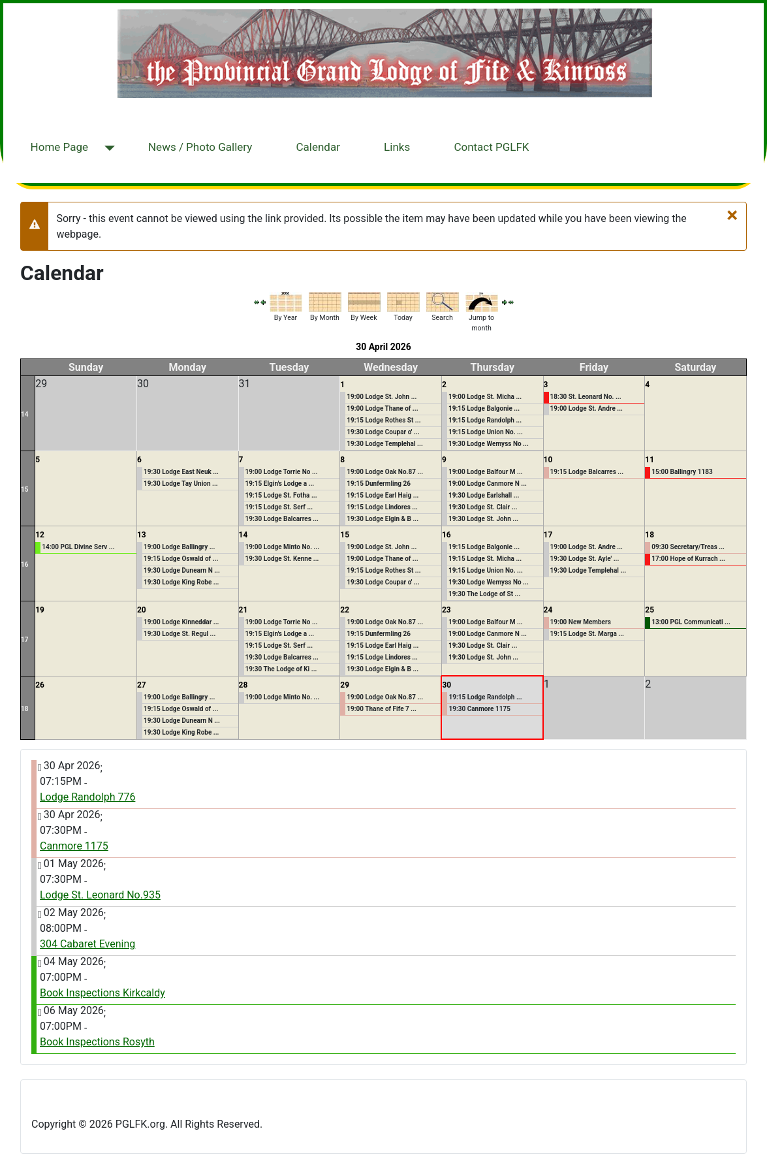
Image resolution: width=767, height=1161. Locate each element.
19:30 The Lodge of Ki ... (281, 669)
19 (39, 609)
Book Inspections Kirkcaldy (102, 993)
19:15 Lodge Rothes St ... (383, 420)
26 (39, 685)
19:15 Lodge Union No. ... (485, 432)
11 (649, 459)
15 (24, 489)
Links (397, 146)
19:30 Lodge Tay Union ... (181, 483)
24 (548, 609)
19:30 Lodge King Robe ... (181, 582)
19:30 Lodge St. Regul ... (179, 633)
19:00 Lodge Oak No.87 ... (385, 471)
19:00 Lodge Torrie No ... (281, 471)
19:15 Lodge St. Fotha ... (281, 495)
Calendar (317, 146)
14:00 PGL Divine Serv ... (78, 546)
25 (649, 609)
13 (141, 534)
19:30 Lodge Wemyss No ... (488, 443)
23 (446, 609)
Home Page (59, 146)
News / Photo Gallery (200, 146)
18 (649, 534)
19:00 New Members (580, 622)
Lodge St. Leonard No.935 (100, 895)
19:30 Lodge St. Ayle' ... (584, 558)
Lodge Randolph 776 (87, 797)
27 (141, 685)
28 (243, 685)
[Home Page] (107, 148)
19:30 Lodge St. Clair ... (483, 507)
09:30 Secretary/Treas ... (688, 546)
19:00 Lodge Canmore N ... (487, 483)
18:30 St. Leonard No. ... (585, 396)
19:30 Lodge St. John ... (483, 518)
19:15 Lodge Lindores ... (382, 507)
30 (446, 685)
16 (24, 564)
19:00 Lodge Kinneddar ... (181, 622)
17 (548, 534)
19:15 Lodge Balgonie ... (484, 408)
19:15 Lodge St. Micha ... (485, 558)
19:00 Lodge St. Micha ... (485, 396)
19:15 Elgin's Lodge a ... (280, 483)
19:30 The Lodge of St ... (484, 593)
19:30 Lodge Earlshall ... (483, 495)
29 (344, 685)
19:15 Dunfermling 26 (379, 483)
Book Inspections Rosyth (97, 1042)
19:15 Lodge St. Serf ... (279, 507)
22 (344, 609)
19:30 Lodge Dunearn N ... (182, 570)
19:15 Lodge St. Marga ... (587, 633)
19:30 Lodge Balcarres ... (282, 518)
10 (548, 459)
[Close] (732, 214)
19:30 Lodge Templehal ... (385, 443)
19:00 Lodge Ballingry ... (179, 546)
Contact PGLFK (491, 146)
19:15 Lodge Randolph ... (485, 420)
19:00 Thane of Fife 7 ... (381, 708)
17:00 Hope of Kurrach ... (688, 558)
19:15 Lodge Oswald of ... (181, 558)
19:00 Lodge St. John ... (381, 396)
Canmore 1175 (74, 846)
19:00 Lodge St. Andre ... (586, 408)
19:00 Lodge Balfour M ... (485, 471)
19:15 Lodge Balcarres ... (586, 471)
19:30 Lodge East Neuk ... (181, 471)
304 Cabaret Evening (87, 944)
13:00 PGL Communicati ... (690, 622)
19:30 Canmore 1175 (479, 708)
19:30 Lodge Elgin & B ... (382, 518)
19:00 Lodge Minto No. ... (282, 546)
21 (243, 609)
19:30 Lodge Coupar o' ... (383, 432)
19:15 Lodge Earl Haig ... (382, 495)
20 (141, 609)
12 (39, 534)
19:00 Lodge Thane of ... (382, 408)
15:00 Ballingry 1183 (681, 471)
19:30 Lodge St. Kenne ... (282, 558)
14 (24, 414)
